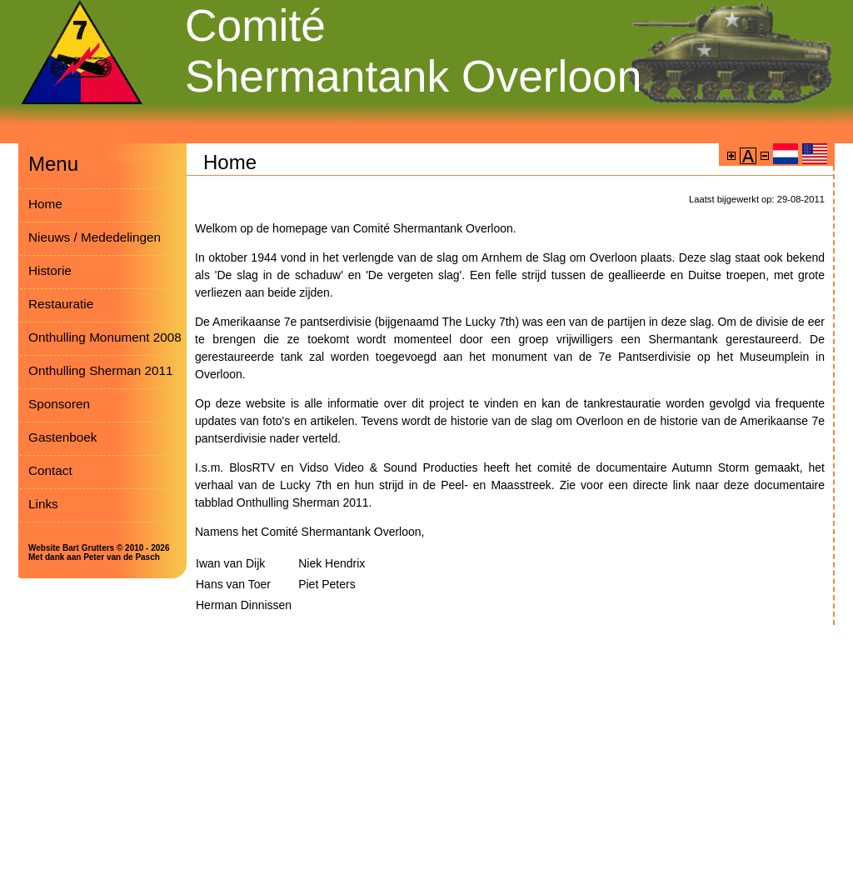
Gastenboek (62, 437)
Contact (50, 470)
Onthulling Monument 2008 (105, 337)
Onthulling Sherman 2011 (100, 370)
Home (45, 204)
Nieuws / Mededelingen (94, 237)
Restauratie (60, 304)
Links (43, 504)
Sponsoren (59, 404)
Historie (50, 270)
